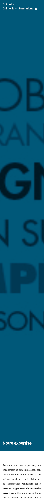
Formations (26, 8)
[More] (35, 9)
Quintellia (8, 4)
